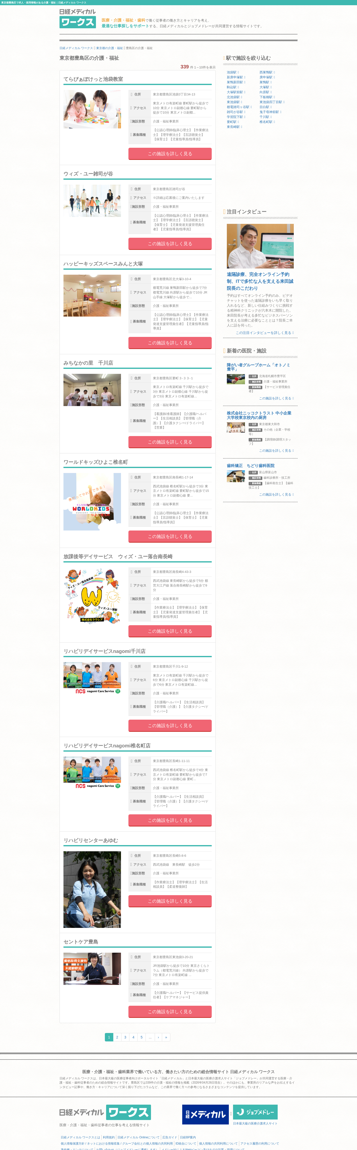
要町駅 (233, 122)
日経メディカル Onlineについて (139, 1137)
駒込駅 (233, 87)
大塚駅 (266, 87)
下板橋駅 (267, 97)
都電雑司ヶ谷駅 (239, 107)
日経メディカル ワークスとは (80, 1137)
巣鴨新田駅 (236, 82)
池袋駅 (233, 72)
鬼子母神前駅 (270, 112)
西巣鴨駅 (267, 72)
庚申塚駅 (267, 77)
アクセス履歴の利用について (259, 1143)
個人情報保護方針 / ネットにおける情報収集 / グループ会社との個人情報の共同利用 (117, 1143)
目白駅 (266, 107)
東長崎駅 (234, 127)
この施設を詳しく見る (170, 153)
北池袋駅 (234, 97)
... (150, 1037)
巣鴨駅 (266, 82)
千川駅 (266, 117)
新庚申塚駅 (236, 77)
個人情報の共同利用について (218, 1143)
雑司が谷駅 (236, 112)
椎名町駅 (267, 122)
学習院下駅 (236, 117)
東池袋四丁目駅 (272, 102)
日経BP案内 (188, 1137)
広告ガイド (169, 1137)
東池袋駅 (234, 102)
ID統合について (186, 1143)
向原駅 (266, 92)
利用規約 (109, 1137)
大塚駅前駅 (236, 92)
